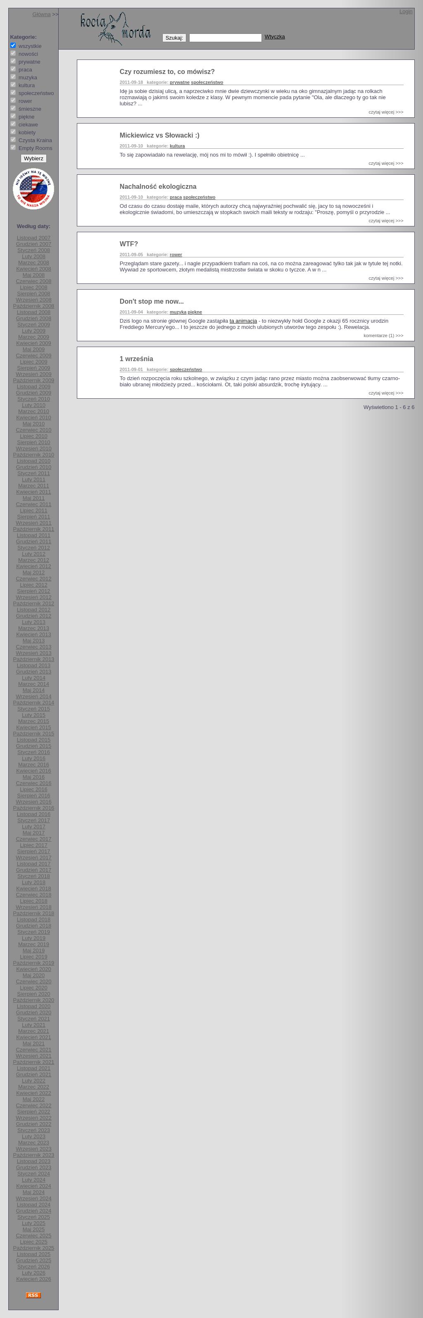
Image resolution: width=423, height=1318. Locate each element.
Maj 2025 (34, 1229)
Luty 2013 (33, 622)
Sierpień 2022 (33, 1112)
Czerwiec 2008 (33, 281)
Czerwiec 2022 (33, 1105)
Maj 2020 (34, 975)
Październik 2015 (34, 733)
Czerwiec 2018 (33, 895)
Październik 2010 (34, 455)
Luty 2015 (33, 715)
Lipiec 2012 (34, 585)
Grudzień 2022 (33, 1124)
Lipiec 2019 (34, 957)
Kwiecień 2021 (33, 1037)
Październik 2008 (34, 306)
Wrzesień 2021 (33, 1056)
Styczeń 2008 (33, 250)
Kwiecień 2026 (33, 1279)
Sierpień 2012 (33, 591)
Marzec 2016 (33, 764)
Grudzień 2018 (33, 926)
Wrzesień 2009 (33, 374)
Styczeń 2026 (33, 1266)
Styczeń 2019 (33, 932)
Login (406, 11)
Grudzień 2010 (33, 467)
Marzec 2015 (33, 721)
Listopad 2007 (34, 238)
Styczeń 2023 (33, 1130)
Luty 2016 (33, 758)
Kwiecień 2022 (33, 1093)
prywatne (180, 82)
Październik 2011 (34, 529)
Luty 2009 (33, 331)
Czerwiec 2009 (33, 355)
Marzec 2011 (33, 486)
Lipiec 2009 (34, 362)
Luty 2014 (33, 678)
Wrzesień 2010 (33, 448)
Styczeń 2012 (33, 548)
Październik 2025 (34, 1248)
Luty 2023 (33, 1136)
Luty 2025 (33, 1223)
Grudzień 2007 (33, 244)
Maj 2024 (34, 1192)
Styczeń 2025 (33, 1217)
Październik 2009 (34, 380)
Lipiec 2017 (34, 845)
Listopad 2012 (34, 610)
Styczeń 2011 (33, 473)
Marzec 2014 (33, 684)
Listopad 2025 (34, 1254)
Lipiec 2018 (34, 901)
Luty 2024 (33, 1180)
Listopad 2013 (34, 665)
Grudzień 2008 (33, 318)
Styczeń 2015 (33, 709)
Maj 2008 (34, 275)
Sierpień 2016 (33, 795)
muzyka (178, 311)
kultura (177, 145)
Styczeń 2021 (33, 1019)
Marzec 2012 (33, 560)
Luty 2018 (33, 882)
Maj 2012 (34, 572)
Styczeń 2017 (33, 820)
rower (176, 254)
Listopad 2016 (34, 814)
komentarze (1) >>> (383, 335)
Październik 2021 (34, 1062)
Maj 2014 (34, 690)
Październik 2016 (34, 808)
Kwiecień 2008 (33, 269)
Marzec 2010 (33, 411)
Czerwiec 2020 (33, 981)
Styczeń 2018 (33, 876)
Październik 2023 (34, 1155)
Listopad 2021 (34, 1068)
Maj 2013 (34, 641)
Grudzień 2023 (33, 1167)
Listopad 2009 (34, 386)
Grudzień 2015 (33, 746)
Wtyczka (275, 36)
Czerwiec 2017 (33, 839)
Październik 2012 (34, 603)
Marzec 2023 (33, 1143)
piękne (195, 311)
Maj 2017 (34, 833)
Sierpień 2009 (33, 368)
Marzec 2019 (33, 944)
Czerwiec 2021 (33, 1050)
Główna (42, 14)
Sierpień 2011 (33, 517)
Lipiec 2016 (34, 789)
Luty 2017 (33, 826)
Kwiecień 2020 (33, 969)
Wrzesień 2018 (33, 907)
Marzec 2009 (33, 337)
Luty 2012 (33, 554)
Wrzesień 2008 (33, 300)
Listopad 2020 (34, 1006)
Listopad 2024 (34, 1204)
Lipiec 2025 (34, 1242)
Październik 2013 (34, 659)
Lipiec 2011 (34, 510)
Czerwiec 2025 (33, 1235)
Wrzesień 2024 (33, 1198)
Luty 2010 (33, 405)
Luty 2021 (33, 1025)
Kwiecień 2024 (33, 1186)
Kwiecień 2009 (33, 343)
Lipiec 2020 (34, 988)
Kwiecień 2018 (33, 888)
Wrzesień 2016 (33, 802)
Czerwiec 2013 (33, 647)
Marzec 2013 (33, 628)
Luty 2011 (33, 479)
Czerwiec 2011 (33, 504)
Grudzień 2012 (33, 616)
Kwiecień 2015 (33, 727)
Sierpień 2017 (33, 851)
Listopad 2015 (34, 740)
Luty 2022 (33, 1081)
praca (176, 197)
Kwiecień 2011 (33, 492)
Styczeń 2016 (33, 752)
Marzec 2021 (33, 1031)
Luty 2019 (33, 938)
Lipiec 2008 (34, 287)
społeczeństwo (207, 82)
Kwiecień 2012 (33, 566)
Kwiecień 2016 (33, 771)
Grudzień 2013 (33, 672)
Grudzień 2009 (33, 393)
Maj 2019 (34, 950)
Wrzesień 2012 (33, 597)
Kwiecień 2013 (33, 634)
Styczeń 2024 (33, 1173)
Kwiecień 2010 (33, 417)
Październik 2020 (34, 1000)
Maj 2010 (34, 424)
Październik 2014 (34, 702)
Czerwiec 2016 (33, 783)
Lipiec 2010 (34, 436)
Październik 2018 (34, 913)
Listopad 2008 (34, 312)
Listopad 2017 (34, 864)
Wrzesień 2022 (33, 1118)
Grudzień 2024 (33, 1211)
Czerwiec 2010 (33, 430)
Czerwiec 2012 (33, 579)
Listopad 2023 (34, 1161)
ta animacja (243, 321)
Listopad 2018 (34, 919)
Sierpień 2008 (33, 293)
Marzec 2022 (33, 1087)
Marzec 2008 (33, 262)
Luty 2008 (33, 256)
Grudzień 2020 (33, 1012)
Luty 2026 (33, 1273)
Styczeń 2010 (33, 399)
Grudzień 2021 (33, 1074)
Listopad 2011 (34, 535)
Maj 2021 (34, 1043)
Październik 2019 (34, 963)
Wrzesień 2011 (33, 523)
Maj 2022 (34, 1099)
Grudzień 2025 (33, 1260)
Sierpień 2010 (33, 442)
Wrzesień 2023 (33, 1149)
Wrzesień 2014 (33, 696)
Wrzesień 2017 (33, 857)
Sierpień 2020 (33, 994)
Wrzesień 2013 (33, 653)
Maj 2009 (34, 349)
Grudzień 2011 (33, 541)
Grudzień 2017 (33, 870)
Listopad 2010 (34, 461)
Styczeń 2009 (33, 324)
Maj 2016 (34, 777)
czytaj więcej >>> (386, 111)
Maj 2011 (34, 498)
